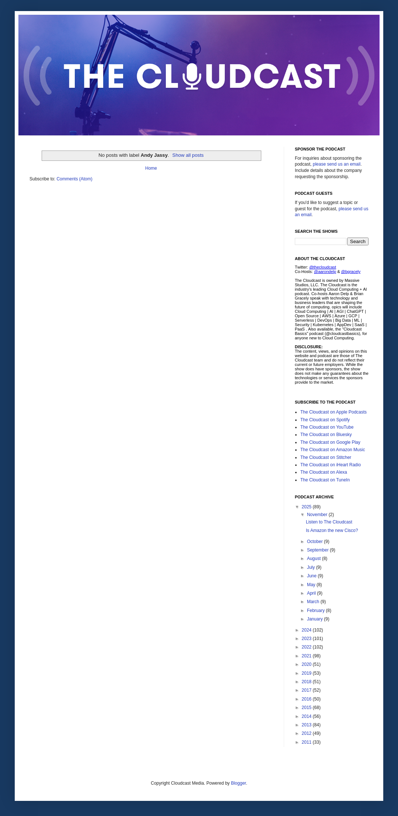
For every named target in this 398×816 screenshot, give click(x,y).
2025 (307, 506)
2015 (307, 707)
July (311, 567)
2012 (307, 733)
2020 (307, 664)
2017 (307, 690)
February (316, 610)
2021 (307, 655)
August (314, 558)
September (318, 550)
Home (151, 168)
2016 (307, 699)
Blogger (238, 783)
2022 (307, 647)
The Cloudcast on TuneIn (325, 480)
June (312, 575)
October (315, 541)
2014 (307, 716)
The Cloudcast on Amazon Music (332, 449)
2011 (307, 742)
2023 (307, 638)
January (315, 619)
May (312, 584)
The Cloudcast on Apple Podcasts (333, 412)
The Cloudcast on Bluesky (326, 434)
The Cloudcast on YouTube (326, 427)
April (312, 593)
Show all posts (188, 155)
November (318, 514)
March (314, 601)
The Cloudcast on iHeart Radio (330, 464)
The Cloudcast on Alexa (323, 472)
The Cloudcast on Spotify (325, 419)
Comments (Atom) (74, 178)
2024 (307, 630)
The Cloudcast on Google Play (330, 442)
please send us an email (336, 164)
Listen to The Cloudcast (329, 522)
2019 (307, 673)
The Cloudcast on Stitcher (325, 457)
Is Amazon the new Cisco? (332, 530)
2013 (307, 724)
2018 (307, 681)
